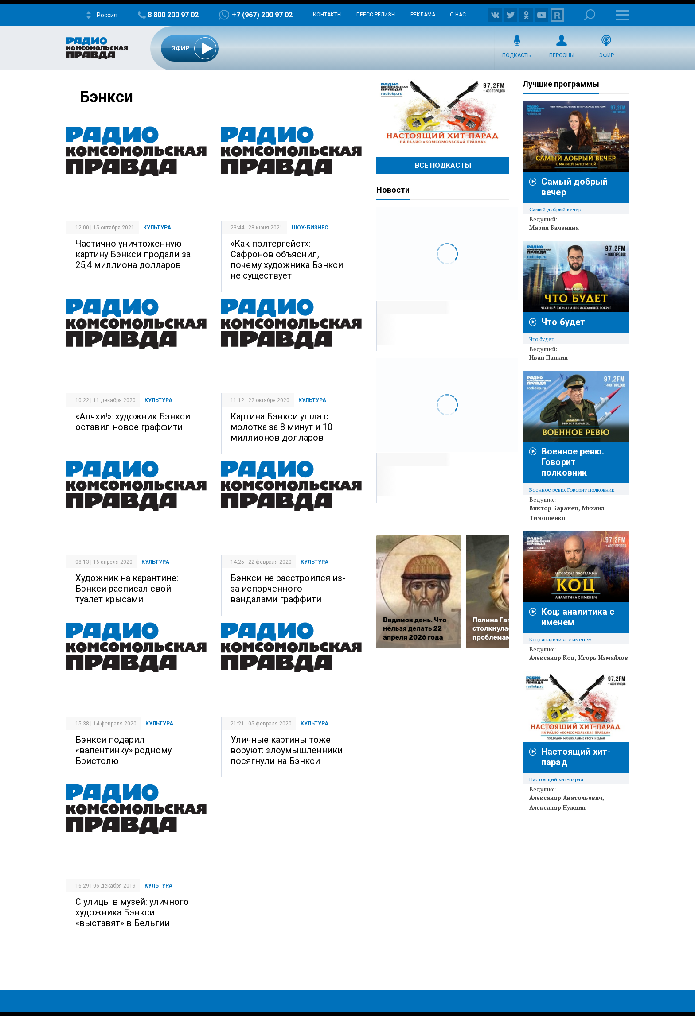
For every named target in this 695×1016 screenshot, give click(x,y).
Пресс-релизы (376, 15)
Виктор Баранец (553, 508)
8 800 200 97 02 (173, 15)
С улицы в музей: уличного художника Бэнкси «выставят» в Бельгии (132, 912)
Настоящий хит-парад (442, 112)
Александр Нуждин (557, 807)
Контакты (327, 15)
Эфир (606, 55)
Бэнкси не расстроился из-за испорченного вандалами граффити (287, 589)
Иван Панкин (548, 357)
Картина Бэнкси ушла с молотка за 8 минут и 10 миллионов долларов (281, 427)
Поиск (589, 14)
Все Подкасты (443, 165)
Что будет (563, 322)
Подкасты (517, 55)
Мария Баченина (554, 228)
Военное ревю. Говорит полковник (572, 462)
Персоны (561, 55)
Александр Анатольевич (565, 798)
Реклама (422, 15)
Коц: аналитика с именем (560, 639)
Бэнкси (106, 97)
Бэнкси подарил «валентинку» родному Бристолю (123, 750)
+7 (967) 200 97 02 (262, 15)
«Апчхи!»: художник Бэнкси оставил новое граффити (132, 421)
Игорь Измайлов (603, 658)
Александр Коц (552, 658)
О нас (458, 15)
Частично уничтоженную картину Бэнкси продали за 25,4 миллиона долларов (133, 254)
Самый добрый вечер (555, 209)
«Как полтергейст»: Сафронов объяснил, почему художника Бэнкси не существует (286, 259)
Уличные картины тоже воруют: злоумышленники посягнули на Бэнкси (286, 750)
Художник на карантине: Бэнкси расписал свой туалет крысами (126, 589)
